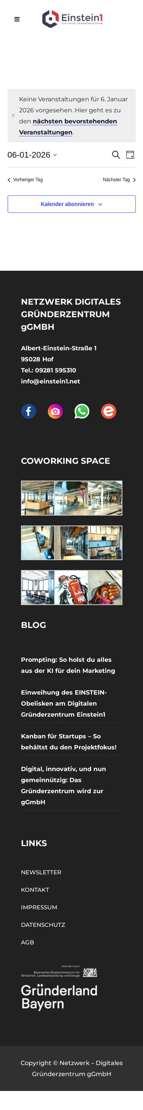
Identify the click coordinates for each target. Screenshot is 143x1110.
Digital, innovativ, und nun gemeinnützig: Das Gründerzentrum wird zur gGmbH (63, 785)
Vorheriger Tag (25, 179)
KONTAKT (35, 889)
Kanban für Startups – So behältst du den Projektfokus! (69, 742)
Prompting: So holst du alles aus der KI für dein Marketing (68, 665)
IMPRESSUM (39, 907)
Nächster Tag (119, 179)
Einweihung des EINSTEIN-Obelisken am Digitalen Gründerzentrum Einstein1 (64, 703)
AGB (27, 942)
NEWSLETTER (41, 872)
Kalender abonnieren (67, 204)
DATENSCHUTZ (43, 924)
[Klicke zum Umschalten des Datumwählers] (32, 155)
